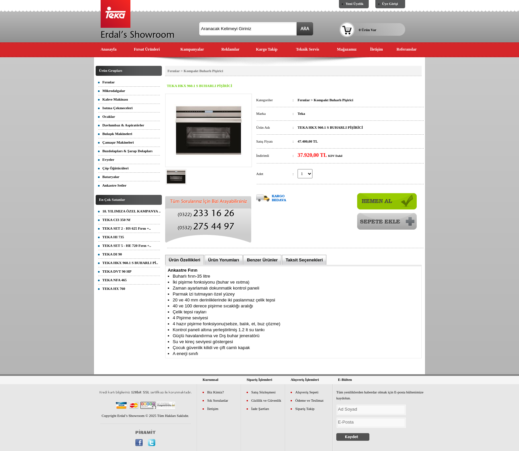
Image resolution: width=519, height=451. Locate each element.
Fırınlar (106, 82)
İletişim (376, 49)
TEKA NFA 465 (112, 280)
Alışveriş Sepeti (306, 392)
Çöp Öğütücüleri (113, 168)
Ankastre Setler (112, 185)
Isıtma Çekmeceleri (115, 108)
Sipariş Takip (304, 409)
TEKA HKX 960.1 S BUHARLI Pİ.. (128, 263)
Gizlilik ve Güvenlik (266, 400)
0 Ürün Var (367, 30)
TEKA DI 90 (110, 254)
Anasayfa (109, 49)
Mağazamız (346, 49)
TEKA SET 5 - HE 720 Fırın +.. (124, 246)
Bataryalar (108, 177)
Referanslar (407, 49)
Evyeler (106, 159)
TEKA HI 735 (111, 237)
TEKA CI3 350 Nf (114, 220)
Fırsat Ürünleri (147, 49)
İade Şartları (260, 409)
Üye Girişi (390, 4)
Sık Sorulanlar (217, 400)
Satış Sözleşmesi (263, 392)
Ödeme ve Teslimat (309, 400)
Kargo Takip (266, 49)
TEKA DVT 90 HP (114, 271)
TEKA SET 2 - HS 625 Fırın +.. (124, 228)
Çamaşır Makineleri (116, 142)
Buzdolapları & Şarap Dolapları (125, 151)
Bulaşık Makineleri (115, 134)
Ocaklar (106, 116)
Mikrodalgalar (111, 91)
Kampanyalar (192, 49)
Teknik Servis (307, 49)
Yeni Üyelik (354, 4)
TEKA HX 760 (111, 289)
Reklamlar (230, 49)
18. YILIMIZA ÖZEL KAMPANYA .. (129, 211)
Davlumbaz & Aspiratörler (121, 125)
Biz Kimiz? (215, 392)
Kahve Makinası (113, 99)
